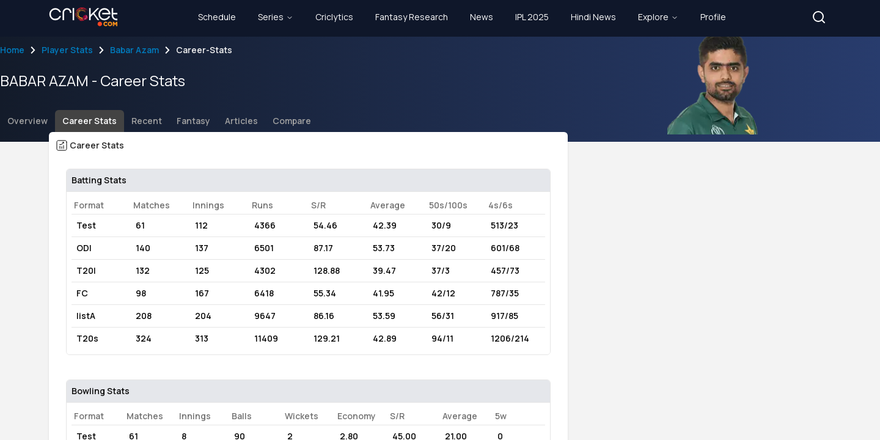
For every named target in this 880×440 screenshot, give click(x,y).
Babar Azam (134, 50)
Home (12, 50)
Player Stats (67, 50)
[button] (819, 17)
